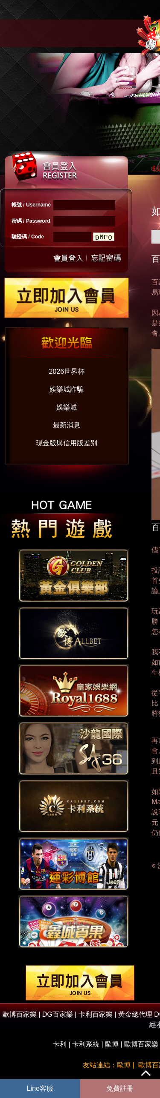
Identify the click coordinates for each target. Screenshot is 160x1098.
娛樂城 (66, 407)
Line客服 (40, 1088)
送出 (68, 257)
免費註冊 (120, 1088)
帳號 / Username (31, 205)
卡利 (60, 1044)
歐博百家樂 (141, 1044)
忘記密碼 (103, 257)
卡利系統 (85, 1044)
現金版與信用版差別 (66, 443)
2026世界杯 (67, 371)
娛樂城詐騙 (66, 389)
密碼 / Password (31, 221)
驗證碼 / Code (28, 237)
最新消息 (66, 425)
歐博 (112, 1044)
